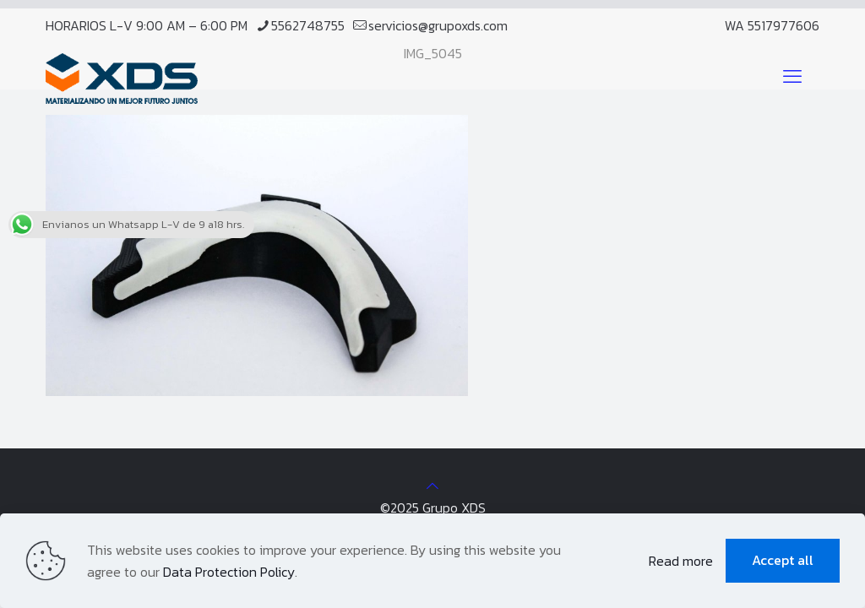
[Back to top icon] (432, 485)
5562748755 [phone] (308, 25)
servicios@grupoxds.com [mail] (438, 25)
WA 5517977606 (772, 25)
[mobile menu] (792, 76)
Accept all (782, 560)
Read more (681, 561)
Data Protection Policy (229, 572)
